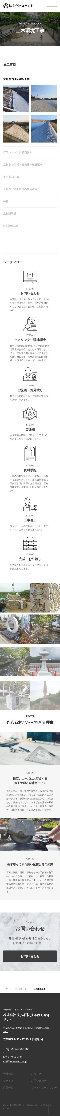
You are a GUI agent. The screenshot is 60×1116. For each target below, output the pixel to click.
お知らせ (36, 1073)
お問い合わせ (30, 962)
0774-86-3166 (17, 1049)
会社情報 (8, 1073)
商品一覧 (8, 1087)
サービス (8, 1080)
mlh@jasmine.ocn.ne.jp (15, 1061)
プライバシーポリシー (44, 1087)
